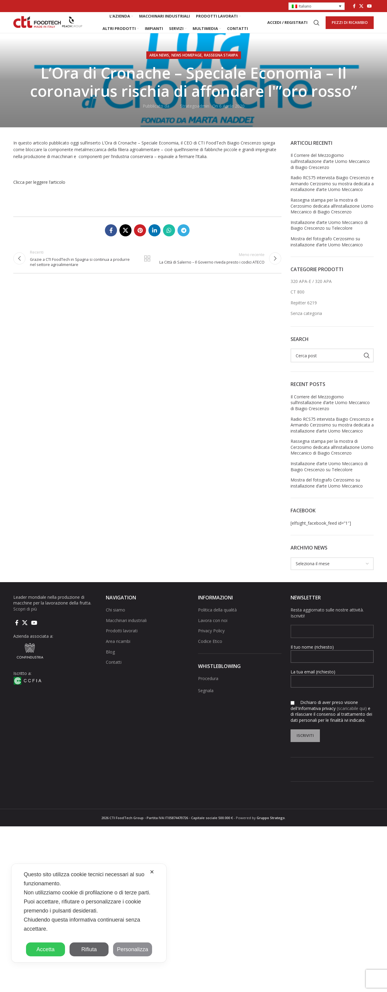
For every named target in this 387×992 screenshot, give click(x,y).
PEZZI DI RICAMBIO (350, 28)
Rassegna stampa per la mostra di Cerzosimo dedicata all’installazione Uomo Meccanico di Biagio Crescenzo (332, 217)
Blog (110, 663)
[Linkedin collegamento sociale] (154, 241)
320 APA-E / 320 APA (311, 292)
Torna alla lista (147, 272)
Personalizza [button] (132, 949)
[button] (316, 6)
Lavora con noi (212, 631)
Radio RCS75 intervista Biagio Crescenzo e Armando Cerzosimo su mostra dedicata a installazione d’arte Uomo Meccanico (332, 194)
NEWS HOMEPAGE (186, 66)
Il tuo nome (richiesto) (332, 662)
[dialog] (88, 913)
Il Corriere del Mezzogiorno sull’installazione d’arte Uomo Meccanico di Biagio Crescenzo (330, 172)
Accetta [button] (45, 949)
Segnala (205, 701)
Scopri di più (25, 620)
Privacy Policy (211, 642)
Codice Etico (210, 652)
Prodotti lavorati (122, 642)
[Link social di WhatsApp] (169, 241)
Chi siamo (115, 621)
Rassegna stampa (221, 66)
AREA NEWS (159, 66)
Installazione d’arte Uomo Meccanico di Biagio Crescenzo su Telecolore (329, 236)
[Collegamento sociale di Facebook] (354, 6)
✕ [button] (152, 872)
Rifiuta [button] (89, 949)
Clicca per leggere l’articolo (39, 193)
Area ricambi (118, 652)
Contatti (114, 673)
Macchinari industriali (126, 631)
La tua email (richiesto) (332, 687)
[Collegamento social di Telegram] (183, 241)
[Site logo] (48, 28)
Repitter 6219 (304, 314)
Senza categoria (306, 324)
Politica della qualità (217, 621)
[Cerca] (317, 28)
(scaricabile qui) (352, 719)
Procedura (208, 689)
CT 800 (297, 303)
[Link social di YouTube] (369, 6)
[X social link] (361, 6)
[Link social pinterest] (140, 241)
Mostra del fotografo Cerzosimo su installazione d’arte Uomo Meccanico (327, 253)
